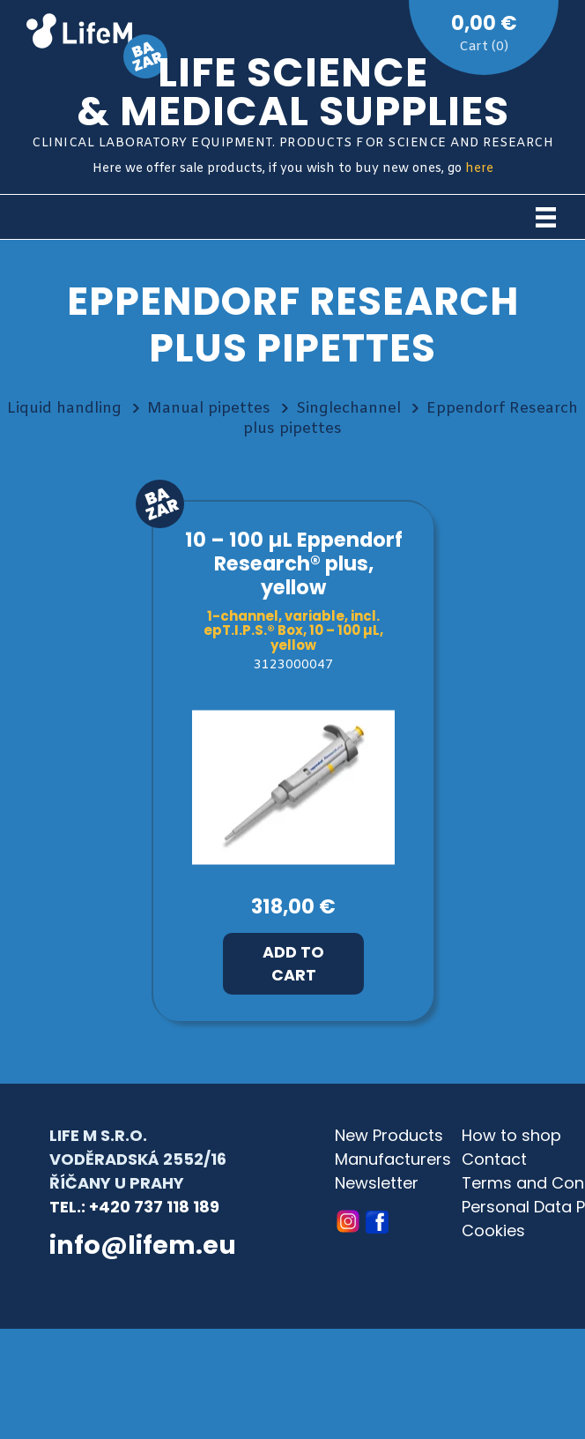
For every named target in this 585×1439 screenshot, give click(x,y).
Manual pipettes (208, 409)
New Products (389, 1135)
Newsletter (376, 1183)
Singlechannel (348, 409)
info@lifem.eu (142, 1245)
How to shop (511, 1135)
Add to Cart (293, 964)
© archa (79, 1294)
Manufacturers (393, 1159)
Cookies (493, 1230)
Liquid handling (64, 409)
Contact (494, 1159)
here (479, 168)
